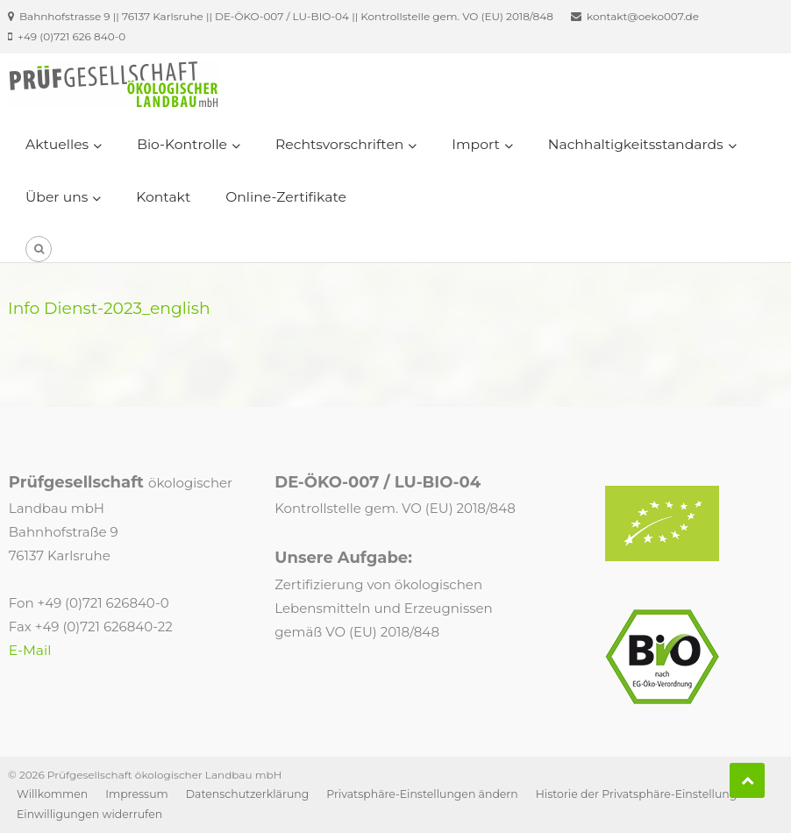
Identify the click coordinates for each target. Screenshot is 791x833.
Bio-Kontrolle (182, 144)
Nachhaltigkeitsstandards (635, 144)
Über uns (56, 197)
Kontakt (163, 197)
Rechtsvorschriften (339, 144)
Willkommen (52, 794)
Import (475, 144)
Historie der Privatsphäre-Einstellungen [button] (644, 794)
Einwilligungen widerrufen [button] (89, 814)
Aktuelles (57, 144)
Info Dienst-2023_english (109, 308)
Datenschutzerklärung (248, 794)
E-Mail (30, 650)
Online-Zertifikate (285, 197)
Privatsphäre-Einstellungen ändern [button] (421, 794)
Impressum (136, 794)
